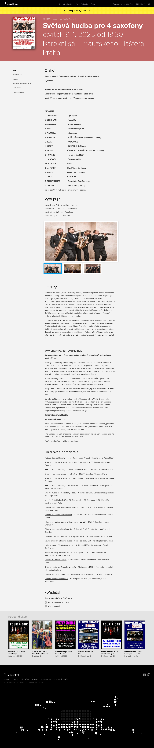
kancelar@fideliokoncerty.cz (60, 602)
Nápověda (25, 679)
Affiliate (35, 679)
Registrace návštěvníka (122, 4)
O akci (15, 70)
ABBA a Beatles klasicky (55, 469)
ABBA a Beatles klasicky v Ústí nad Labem (62, 485)
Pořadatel (17, 88)
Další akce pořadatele (22, 84)
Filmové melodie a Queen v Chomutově (61, 522)
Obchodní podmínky (61, 679)
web (63, 205)
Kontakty (7, 679)
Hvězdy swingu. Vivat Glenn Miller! (59, 545)
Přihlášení (140, 4)
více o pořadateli (55, 606)
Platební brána (33, 683)
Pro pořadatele (82, 4)
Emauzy (16, 79)
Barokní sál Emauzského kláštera (93, 43)
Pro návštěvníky (66, 4)
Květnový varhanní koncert (56, 474)
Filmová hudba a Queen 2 (55, 574)
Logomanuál (46, 679)
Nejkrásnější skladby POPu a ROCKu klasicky (63, 500)
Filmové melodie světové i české (58, 514)
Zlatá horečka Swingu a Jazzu (57, 536)
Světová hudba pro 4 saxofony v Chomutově (63, 478)
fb (67, 205)
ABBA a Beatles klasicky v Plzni (58, 458)
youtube (73, 205)
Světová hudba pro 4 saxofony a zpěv (60, 462)
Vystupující (17, 75)
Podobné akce (18, 92)
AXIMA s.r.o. (24, 683)
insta (75, 208)
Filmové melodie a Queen (55, 560)
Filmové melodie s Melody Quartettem (61, 507)
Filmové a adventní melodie (56, 578)
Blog (93, 4)
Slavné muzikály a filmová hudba (58, 541)
